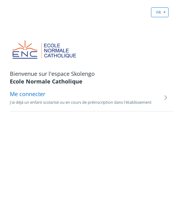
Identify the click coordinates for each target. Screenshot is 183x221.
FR (158, 12)
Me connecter (27, 94)
